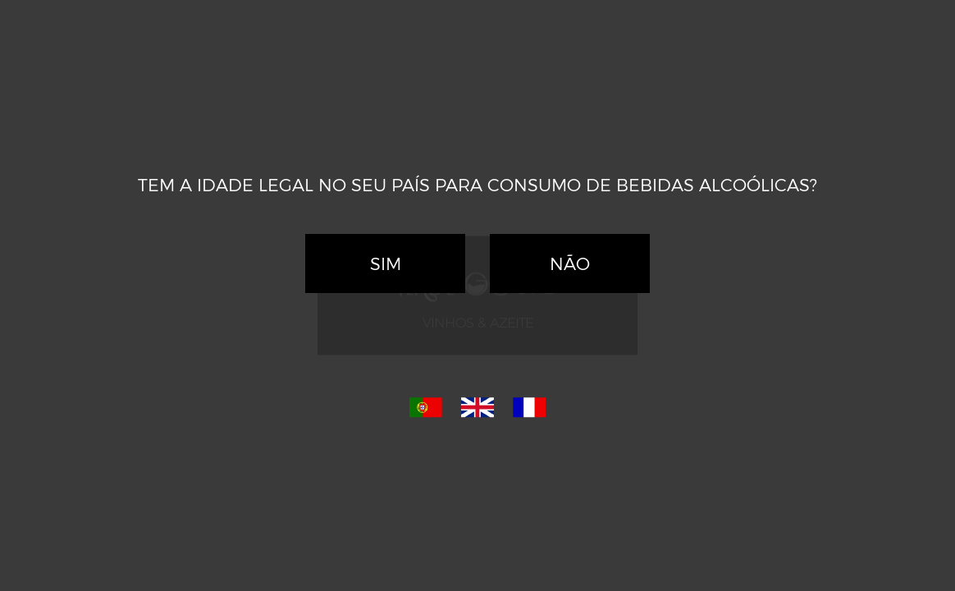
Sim (385, 263)
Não (570, 263)
